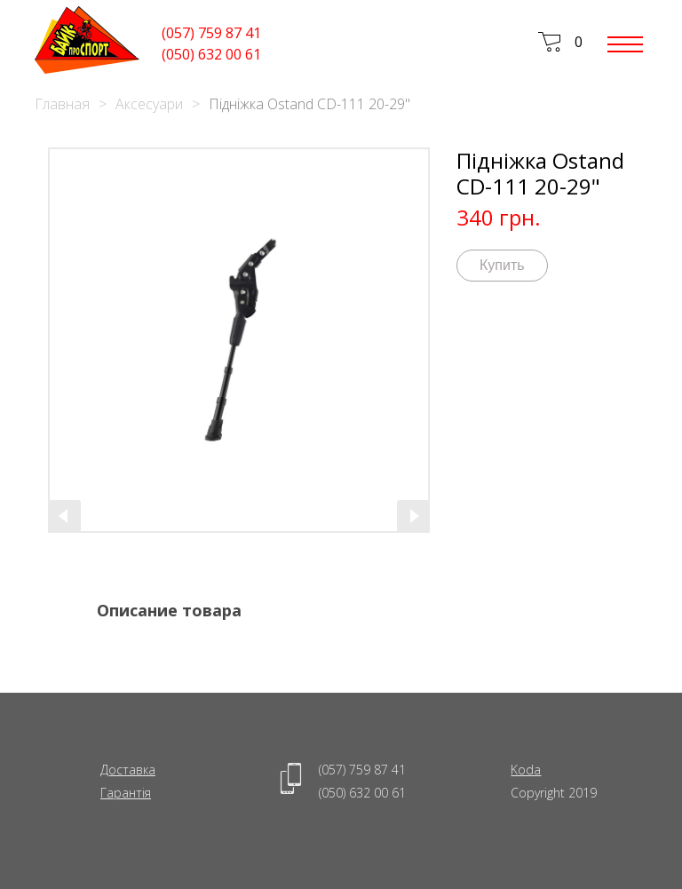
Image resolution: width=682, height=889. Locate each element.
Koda (526, 769)
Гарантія (125, 792)
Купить (502, 265)
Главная (62, 104)
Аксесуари (149, 104)
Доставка (127, 769)
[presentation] (65, 516)
